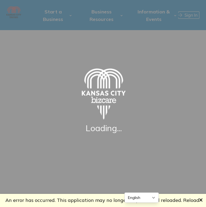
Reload (191, 200)
